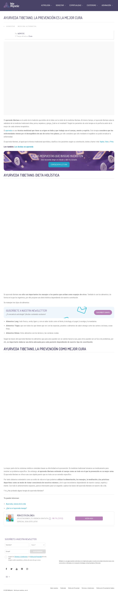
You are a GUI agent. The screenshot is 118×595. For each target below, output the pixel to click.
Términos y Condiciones (88, 588)
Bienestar (10, 26)
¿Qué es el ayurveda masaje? (16, 508)
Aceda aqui (89, 518)
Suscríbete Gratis (103, 312)
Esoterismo (91, 5)
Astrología (45, 5)
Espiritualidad (75, 5)
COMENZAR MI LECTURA (59, 164)
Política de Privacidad (73, 588)
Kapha (102, 142)
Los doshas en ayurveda (23, 147)
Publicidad (63, 588)
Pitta (111, 142)
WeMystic (21, 34)
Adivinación (106, 5)
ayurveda (8, 130)
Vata (106, 142)
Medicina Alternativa (27, 26)
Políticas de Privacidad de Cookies (105, 588)
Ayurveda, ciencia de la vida (16, 504)
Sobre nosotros (54, 588)
